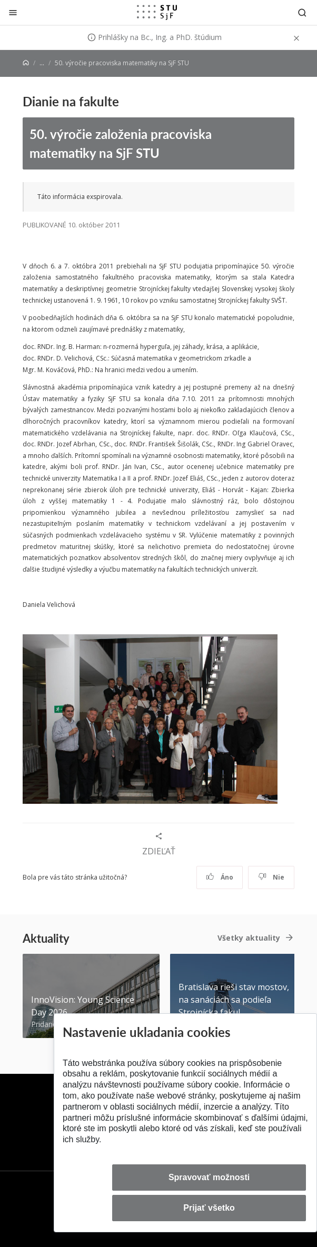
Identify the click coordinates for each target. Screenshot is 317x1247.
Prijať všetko (209, 1207)
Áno (220, 877)
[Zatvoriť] (13, 12)
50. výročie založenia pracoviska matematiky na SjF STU (120, 143)
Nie (271, 877)
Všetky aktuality (248, 938)
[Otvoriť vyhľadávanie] (302, 12)
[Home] (26, 62)
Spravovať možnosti (209, 1177)
